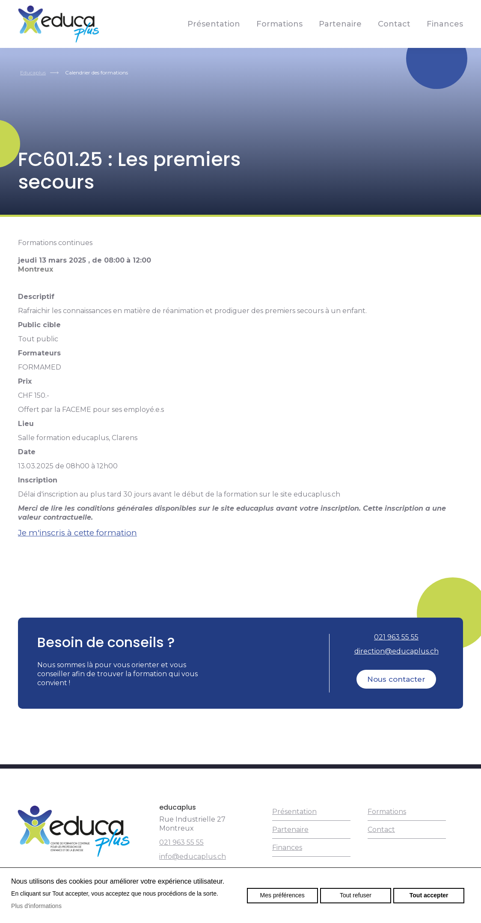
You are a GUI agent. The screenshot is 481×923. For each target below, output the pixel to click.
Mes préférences (282, 895)
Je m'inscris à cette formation (77, 533)
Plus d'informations (36, 905)
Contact (394, 24)
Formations (279, 24)
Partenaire (340, 24)
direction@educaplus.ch (396, 651)
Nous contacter (396, 679)
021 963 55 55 (396, 637)
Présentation (213, 24)
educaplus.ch (58, 24)
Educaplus (33, 72)
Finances (445, 24)
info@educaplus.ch (192, 856)
